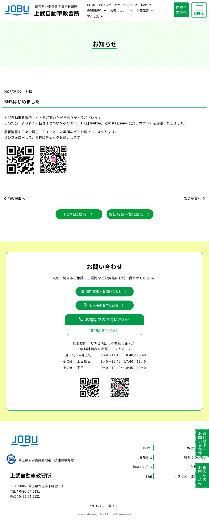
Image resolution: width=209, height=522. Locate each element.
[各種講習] (145, 10)
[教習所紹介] (97, 10)
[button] (104, 292)
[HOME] (91, 5)
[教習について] (122, 10)
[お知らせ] (105, 5)
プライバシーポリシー (104, 508)
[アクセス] (95, 16)
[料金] (146, 5)
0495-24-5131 (104, 332)
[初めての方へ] (126, 5)
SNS (29, 91)
